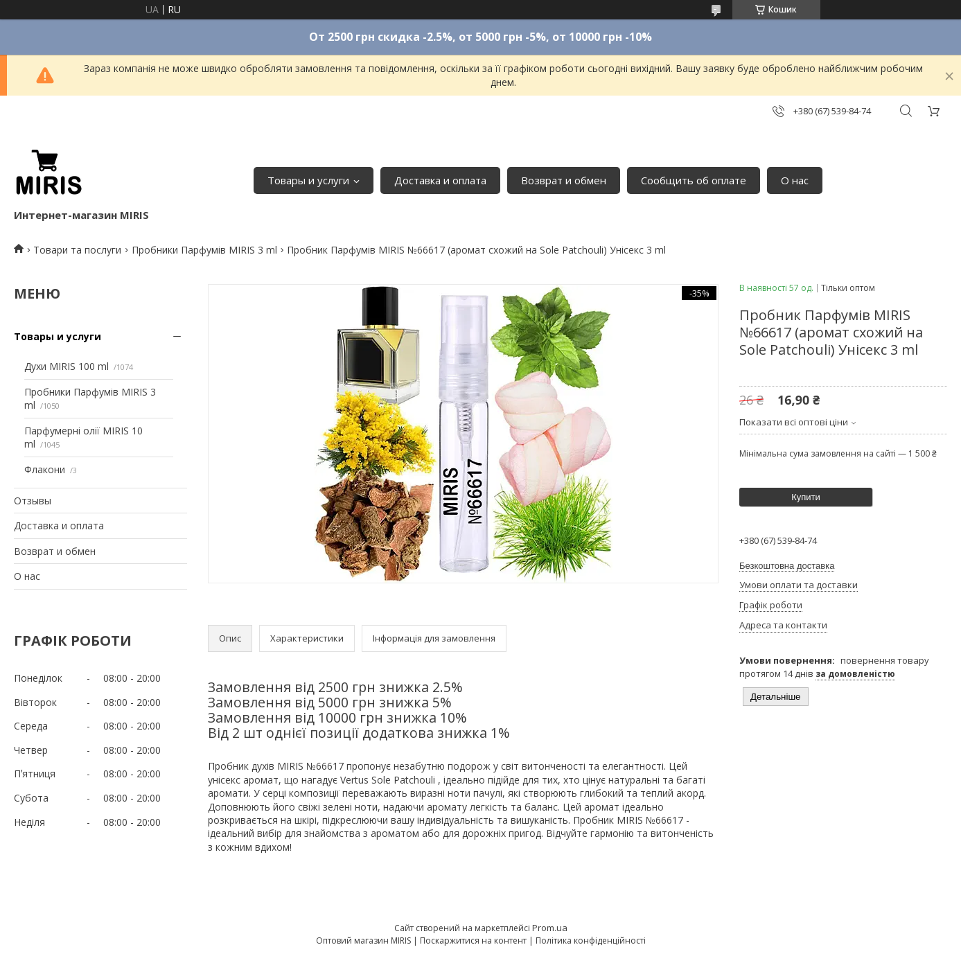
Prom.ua (549, 927)
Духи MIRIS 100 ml (66, 366)
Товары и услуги (308, 180)
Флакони (44, 469)
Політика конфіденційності (591, 940)
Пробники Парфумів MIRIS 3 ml (204, 249)
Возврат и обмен (563, 180)
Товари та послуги (77, 249)
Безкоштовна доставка (786, 565)
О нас (795, 180)
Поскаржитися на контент (473, 940)
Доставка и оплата (440, 180)
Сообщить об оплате (693, 180)
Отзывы (32, 500)
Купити (805, 497)
